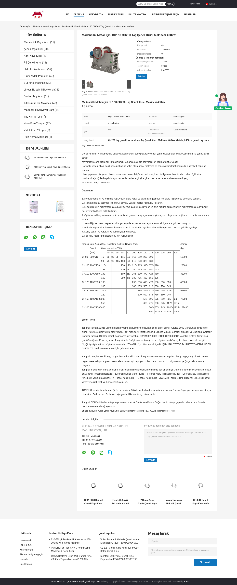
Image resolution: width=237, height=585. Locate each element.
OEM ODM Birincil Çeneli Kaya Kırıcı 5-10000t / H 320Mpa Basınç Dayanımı (93, 502)
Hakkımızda (96, 14)
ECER (186, 581)
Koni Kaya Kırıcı (33, 55)
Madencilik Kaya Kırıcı (37, 42)
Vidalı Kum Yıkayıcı (35, 130)
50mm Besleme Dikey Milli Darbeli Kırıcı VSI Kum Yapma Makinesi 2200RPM (71, 558)
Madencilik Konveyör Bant (39, 109)
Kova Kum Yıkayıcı (34, 123)
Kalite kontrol (138, 14)
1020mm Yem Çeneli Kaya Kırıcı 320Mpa (52, 167)
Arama (170, 4)
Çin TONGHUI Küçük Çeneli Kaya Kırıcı (83, 581)
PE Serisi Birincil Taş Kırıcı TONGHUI (50, 157)
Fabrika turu (115, 14)
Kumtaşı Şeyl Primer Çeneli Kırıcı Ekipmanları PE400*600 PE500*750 (118, 558)
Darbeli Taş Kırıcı (33, 96)
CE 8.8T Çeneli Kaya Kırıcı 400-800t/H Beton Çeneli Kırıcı (200, 502)
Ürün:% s (79, 14)
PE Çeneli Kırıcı (32, 62)
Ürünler (36, 26)
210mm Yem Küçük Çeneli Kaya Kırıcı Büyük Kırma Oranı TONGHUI (147, 502)
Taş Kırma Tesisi (33, 116)
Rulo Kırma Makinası (36, 137)
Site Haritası (26, 564)
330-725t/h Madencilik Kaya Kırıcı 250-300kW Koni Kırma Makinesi (71, 541)
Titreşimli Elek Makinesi (38, 103)
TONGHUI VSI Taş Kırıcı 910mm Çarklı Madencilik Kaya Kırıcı (70, 549)
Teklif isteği (195, 4)
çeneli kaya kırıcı (51, 26)
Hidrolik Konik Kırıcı (35, 69)
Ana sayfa (25, 26)
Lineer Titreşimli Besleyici (38, 89)
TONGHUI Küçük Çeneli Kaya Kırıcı (104, 411)
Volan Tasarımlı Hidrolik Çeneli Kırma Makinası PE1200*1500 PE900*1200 (174, 502)
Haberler (190, 14)
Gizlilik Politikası (58, 581)
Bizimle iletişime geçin (165, 14)
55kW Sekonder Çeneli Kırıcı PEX (134, 411)
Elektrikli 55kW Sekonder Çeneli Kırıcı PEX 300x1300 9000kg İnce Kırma (120, 502)
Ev (67, 14)
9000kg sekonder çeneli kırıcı (162, 411)
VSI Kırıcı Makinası (35, 82)
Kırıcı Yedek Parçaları (36, 76)
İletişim (141, 76)
